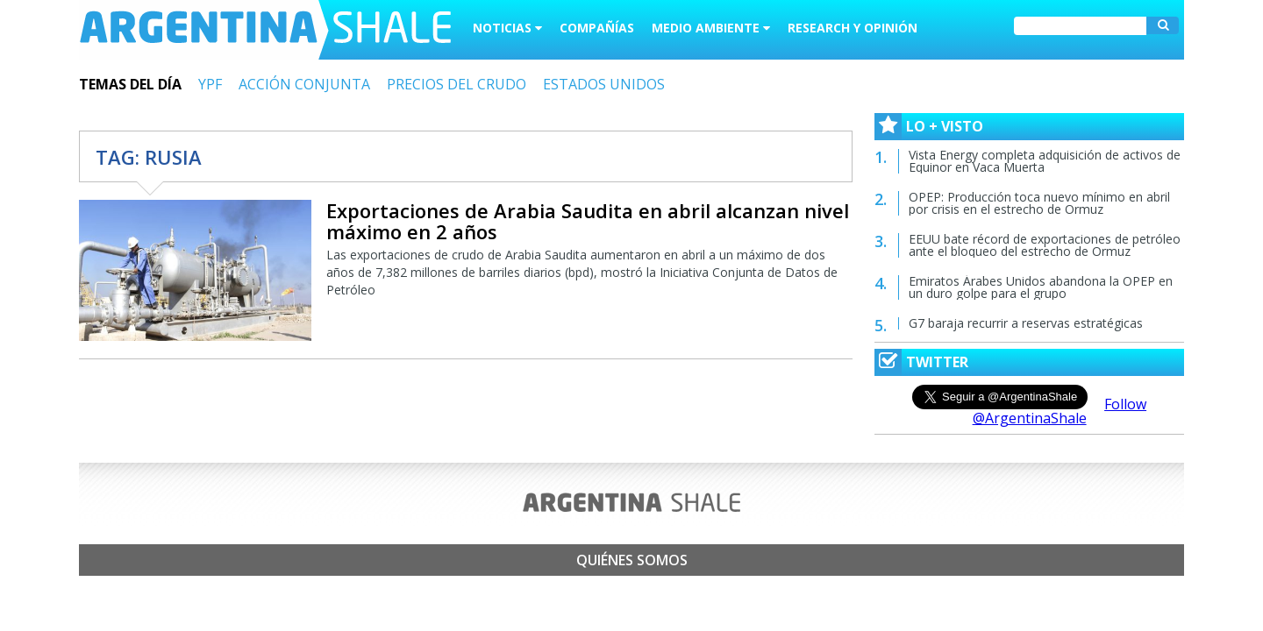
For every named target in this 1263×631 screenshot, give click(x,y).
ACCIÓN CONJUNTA (304, 84)
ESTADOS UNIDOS (604, 84)
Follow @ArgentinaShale (1060, 411)
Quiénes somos (632, 560)
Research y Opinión (852, 27)
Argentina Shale (265, 30)
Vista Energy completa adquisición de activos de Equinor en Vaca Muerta (1045, 160)
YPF (210, 84)
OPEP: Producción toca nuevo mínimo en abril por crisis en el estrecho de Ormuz (1039, 202)
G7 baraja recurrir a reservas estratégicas (1026, 323)
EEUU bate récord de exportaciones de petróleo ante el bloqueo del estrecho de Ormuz (1045, 244)
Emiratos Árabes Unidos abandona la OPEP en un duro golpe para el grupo (1041, 287)
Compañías (597, 27)
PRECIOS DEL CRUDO (456, 84)
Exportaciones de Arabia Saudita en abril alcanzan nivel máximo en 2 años (587, 221)
